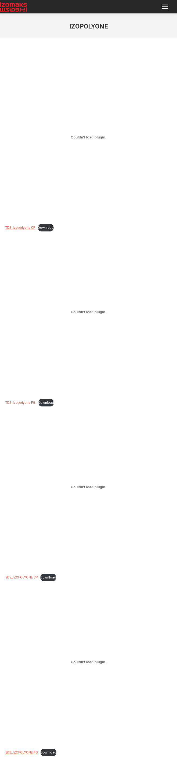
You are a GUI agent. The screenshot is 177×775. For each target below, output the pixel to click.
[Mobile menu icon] (165, 6)
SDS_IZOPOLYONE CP (21, 577)
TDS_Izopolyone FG (20, 403)
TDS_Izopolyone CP (20, 228)
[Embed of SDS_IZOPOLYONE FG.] (88, 661)
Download (46, 228)
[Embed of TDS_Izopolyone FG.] (88, 312)
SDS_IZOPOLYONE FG (21, 752)
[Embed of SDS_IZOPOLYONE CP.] (88, 487)
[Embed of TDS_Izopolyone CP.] (88, 137)
